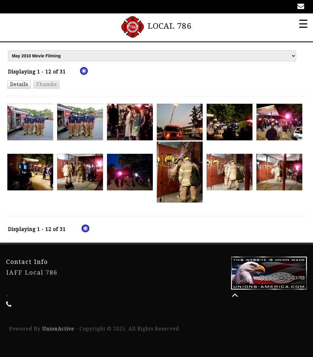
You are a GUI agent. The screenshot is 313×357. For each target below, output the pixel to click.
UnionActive (58, 329)
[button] (19, 84)
